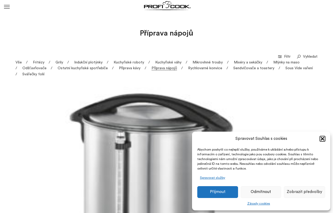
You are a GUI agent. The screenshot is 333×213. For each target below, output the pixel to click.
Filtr (285, 56)
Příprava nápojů (164, 68)
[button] (322, 138)
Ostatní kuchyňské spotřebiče (83, 68)
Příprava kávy (130, 68)
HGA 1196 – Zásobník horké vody (46, 161)
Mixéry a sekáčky (248, 62)
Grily (59, 62)
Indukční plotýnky (88, 62)
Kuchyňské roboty (129, 62)
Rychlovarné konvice (205, 68)
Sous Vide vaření (299, 68)
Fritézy (38, 62)
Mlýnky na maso (286, 62)
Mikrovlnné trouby (208, 62)
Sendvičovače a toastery (253, 68)
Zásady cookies (258, 203)
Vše (19, 62)
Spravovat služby (212, 177)
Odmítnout (261, 192)
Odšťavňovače (34, 68)
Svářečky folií (33, 74)
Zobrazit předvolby (304, 192)
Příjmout (217, 192)
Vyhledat (307, 56)
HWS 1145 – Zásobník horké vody (124, 161)
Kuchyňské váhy (168, 62)
